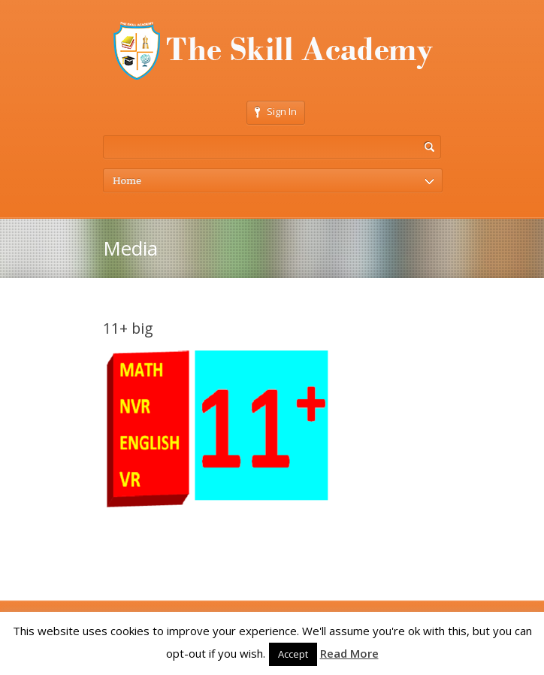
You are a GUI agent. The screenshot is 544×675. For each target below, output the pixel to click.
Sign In (276, 111)
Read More (349, 653)
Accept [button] (293, 654)
